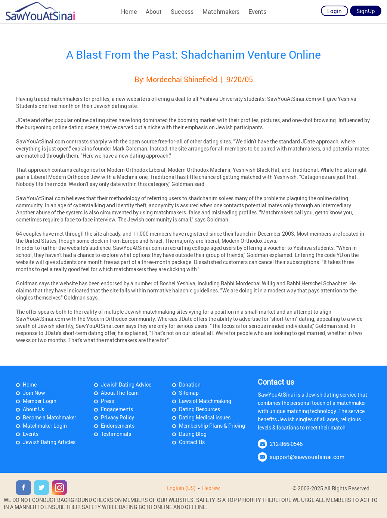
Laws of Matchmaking (205, 400)
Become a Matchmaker (49, 417)
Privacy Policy (117, 417)
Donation (190, 384)
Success (182, 11)
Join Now (34, 392)
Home (129, 11)
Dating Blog (193, 433)
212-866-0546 (286, 443)
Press (107, 400)
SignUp (365, 11)
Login (334, 11)
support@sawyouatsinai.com (307, 456)
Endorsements (117, 425)
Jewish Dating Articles (49, 442)
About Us (33, 409)
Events (257, 11)
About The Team (120, 392)
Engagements (117, 409)
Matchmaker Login (45, 425)
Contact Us (192, 442)
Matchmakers (220, 11)
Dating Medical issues (204, 417)
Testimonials (116, 433)
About (154, 11)
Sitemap (189, 392)
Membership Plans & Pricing (212, 425)
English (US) (181, 487)
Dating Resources (199, 409)
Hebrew (211, 487)
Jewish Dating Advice (126, 384)
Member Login (39, 400)
